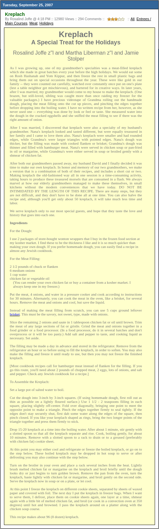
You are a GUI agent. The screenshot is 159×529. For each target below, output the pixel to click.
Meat (33, 23)
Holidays (46, 23)
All (132, 19)
